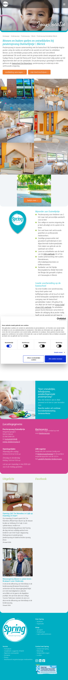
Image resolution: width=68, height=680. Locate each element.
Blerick (33, 36)
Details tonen (58, 352)
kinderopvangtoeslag (45, 454)
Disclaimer (7, 655)
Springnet (40, 630)
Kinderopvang (15, 36)
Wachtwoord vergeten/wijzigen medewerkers (18, 659)
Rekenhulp (40, 651)
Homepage (6, 36)
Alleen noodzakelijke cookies (33, 359)
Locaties (39, 655)
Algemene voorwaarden (11, 653)
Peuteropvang (25, 36)
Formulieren (7, 649)
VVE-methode (49, 254)
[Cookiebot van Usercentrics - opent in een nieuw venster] (58, 319)
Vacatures (40, 621)
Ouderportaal (41, 632)
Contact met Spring (43, 649)
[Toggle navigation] (64, 4)
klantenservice (44, 433)
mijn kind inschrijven (38, 72)
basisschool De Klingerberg (22, 63)
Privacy (6, 657)
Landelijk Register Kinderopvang (50, 459)
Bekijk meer (31, 200)
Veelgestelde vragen (43, 653)
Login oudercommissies (44, 634)
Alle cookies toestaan (55, 359)
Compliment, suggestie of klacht (14, 651)
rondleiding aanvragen (14, 72)
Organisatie (40, 624)
